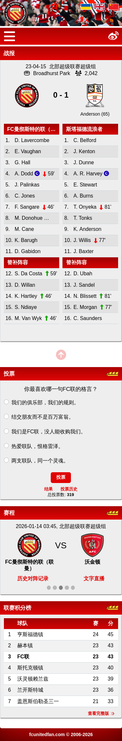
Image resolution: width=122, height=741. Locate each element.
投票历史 (69, 489)
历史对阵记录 (32, 578)
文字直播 (94, 578)
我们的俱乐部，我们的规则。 (45, 402)
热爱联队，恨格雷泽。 (37, 446)
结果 (48, 489)
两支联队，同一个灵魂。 (40, 460)
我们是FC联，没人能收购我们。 (48, 431)
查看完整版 (101, 713)
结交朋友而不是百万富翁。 (42, 417)
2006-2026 (82, 734)
